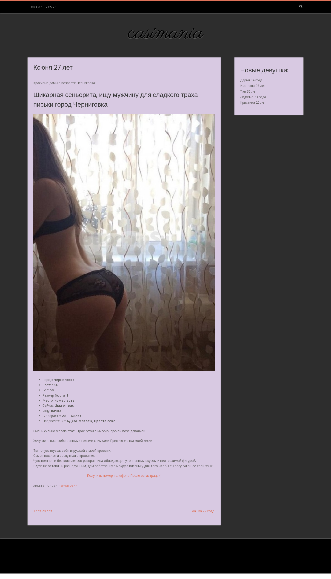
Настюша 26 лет (253, 85)
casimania (165, 33)
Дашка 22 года (203, 511)
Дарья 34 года (251, 80)
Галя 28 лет (43, 511)
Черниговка (67, 485)
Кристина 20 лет (253, 102)
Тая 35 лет (248, 91)
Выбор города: (44, 6)
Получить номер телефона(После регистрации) (124, 475)
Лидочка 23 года (253, 97)
